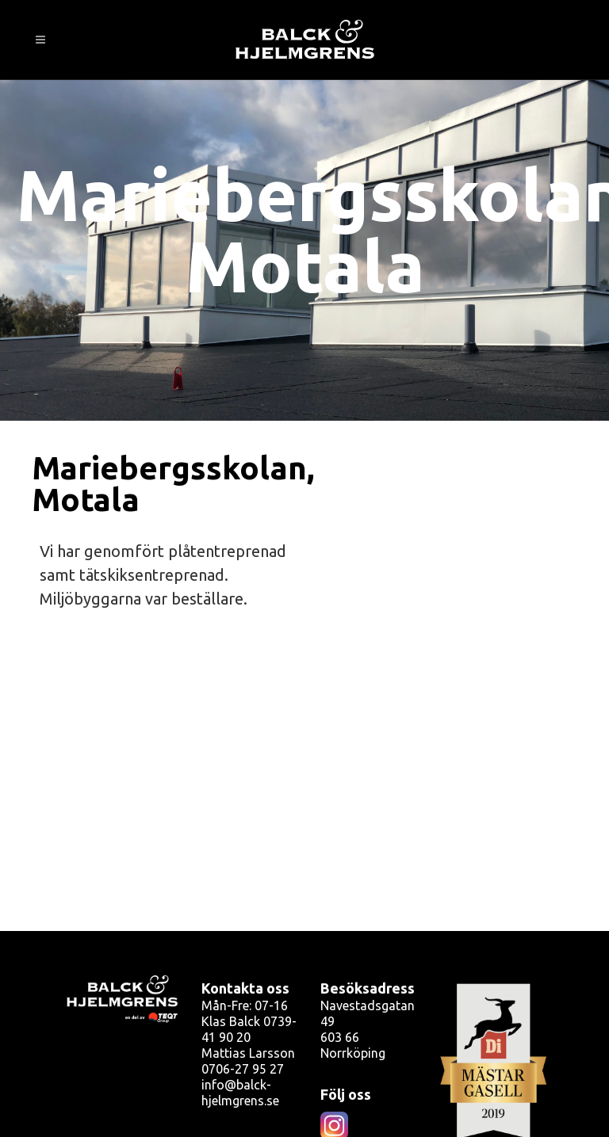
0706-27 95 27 (242, 1069)
